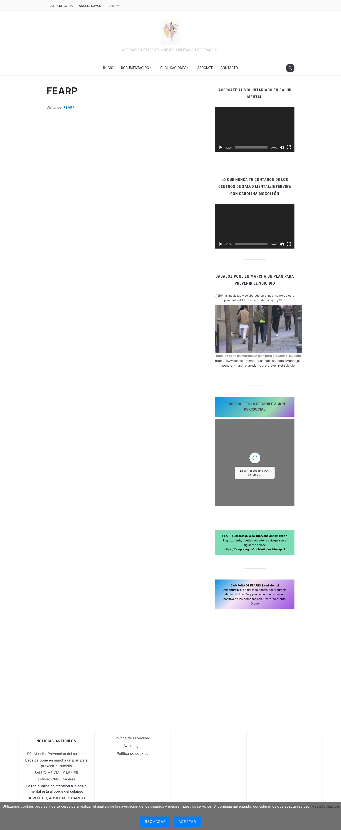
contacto (229, 67)
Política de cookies (132, 753)
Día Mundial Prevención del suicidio (56, 754)
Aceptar (187, 821)
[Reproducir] (221, 147)
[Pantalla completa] (289, 147)
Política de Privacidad (132, 738)
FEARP (111, 5)
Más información (325, 806)
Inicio (108, 67)
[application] (254, 129)
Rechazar (155, 821)
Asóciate (205, 67)
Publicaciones (173, 67)
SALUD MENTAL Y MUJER (56, 772)
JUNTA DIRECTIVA (61, 5)
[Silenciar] (282, 147)
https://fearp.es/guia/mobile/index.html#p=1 (254, 549)
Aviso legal (132, 745)
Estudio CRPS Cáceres (56, 779)
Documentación (135, 67)
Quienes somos (90, 5)
